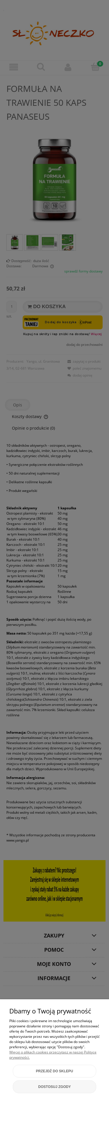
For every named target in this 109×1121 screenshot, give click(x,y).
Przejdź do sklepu (54, 1071)
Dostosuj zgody (54, 1087)
